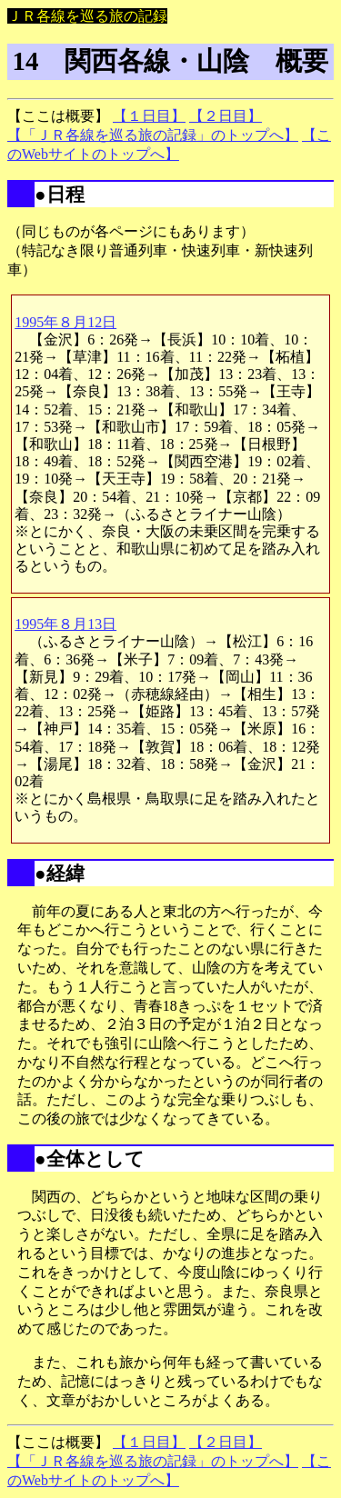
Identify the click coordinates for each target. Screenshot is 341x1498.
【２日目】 (225, 116)
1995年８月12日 (65, 322)
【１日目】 (149, 116)
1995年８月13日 (65, 624)
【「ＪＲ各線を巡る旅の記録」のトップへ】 (152, 135)
